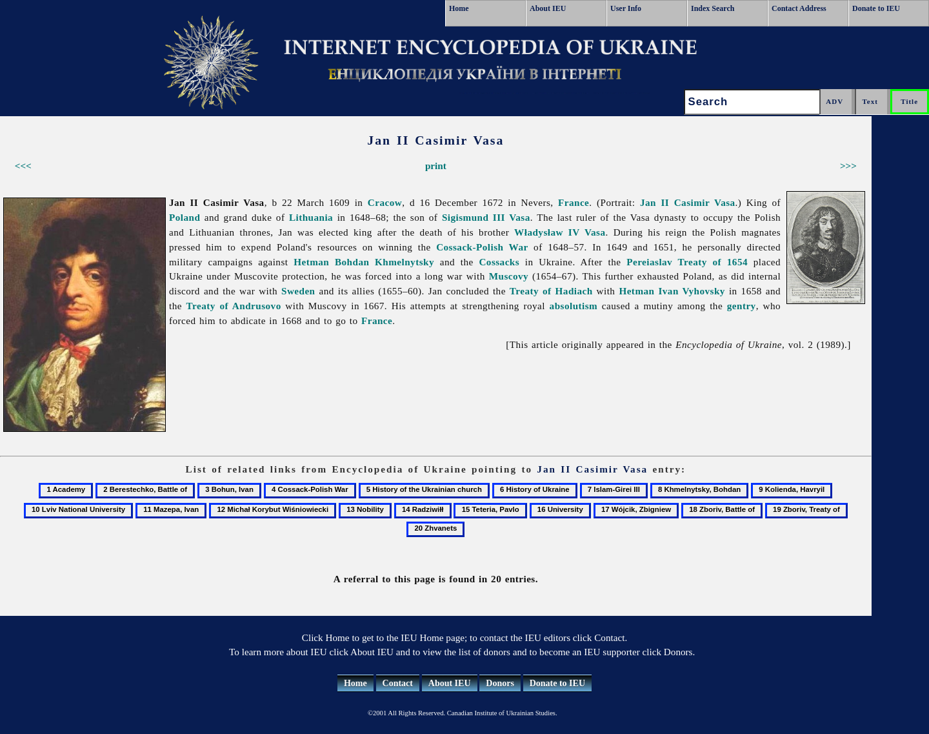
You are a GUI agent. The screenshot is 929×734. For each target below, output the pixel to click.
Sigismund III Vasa (486, 217)
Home (459, 8)
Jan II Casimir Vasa (687, 202)
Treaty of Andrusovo (233, 305)
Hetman (311, 261)
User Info (625, 8)
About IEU (548, 8)
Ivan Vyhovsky (691, 290)
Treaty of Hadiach (551, 290)
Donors (500, 683)
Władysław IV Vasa (559, 232)
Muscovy (508, 275)
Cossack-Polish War (482, 246)
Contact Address (799, 8)
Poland (184, 217)
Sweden (298, 290)
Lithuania (311, 217)
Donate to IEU (876, 8)
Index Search (712, 8)
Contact (398, 683)
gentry (741, 305)
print (435, 165)
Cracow (385, 202)
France (573, 202)
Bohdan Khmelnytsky (384, 261)
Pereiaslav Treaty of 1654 (687, 261)
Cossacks (499, 261)
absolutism (574, 305)
